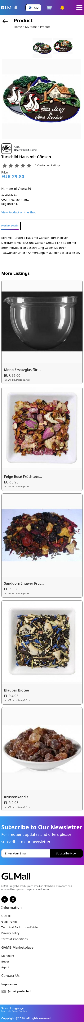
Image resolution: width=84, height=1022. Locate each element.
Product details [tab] (10, 225)
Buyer (5, 961)
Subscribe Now (66, 853)
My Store (31, 27)
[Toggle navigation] (79, 8)
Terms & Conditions (14, 939)
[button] (33, 8)
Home (18, 27)
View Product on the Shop (19, 212)
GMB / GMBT (10, 921)
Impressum (9, 984)
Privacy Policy (10, 933)
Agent (5, 967)
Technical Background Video (20, 927)
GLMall (6, 916)
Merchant (7, 956)
